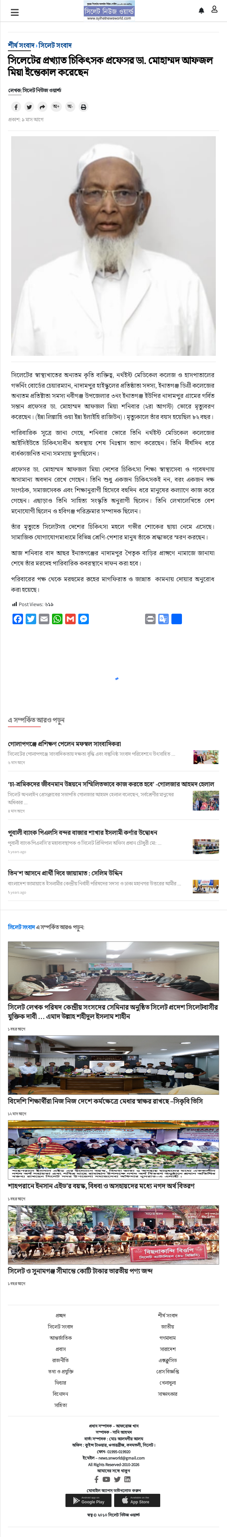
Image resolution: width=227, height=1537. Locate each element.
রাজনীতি (60, 1360)
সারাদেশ (168, 1349)
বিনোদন (60, 1394)
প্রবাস (61, 1349)
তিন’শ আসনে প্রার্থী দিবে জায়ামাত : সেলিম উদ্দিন (65, 873)
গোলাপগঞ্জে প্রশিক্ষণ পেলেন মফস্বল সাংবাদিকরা (64, 744)
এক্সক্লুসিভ (168, 1360)
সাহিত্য (60, 1405)
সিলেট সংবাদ (54, 45)
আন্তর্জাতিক (61, 1338)
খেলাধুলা (168, 1382)
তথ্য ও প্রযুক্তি (60, 1371)
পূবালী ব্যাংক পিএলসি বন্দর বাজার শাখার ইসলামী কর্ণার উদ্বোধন (82, 833)
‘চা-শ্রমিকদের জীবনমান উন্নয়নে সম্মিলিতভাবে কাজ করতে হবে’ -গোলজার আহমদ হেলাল (111, 784)
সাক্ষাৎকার (167, 1394)
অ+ (56, 106)
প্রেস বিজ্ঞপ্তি (167, 1371)
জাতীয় (167, 1326)
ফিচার (60, 1382)
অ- (70, 106)
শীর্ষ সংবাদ (21, 45)
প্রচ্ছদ (61, 1315)
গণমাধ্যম (168, 1338)
